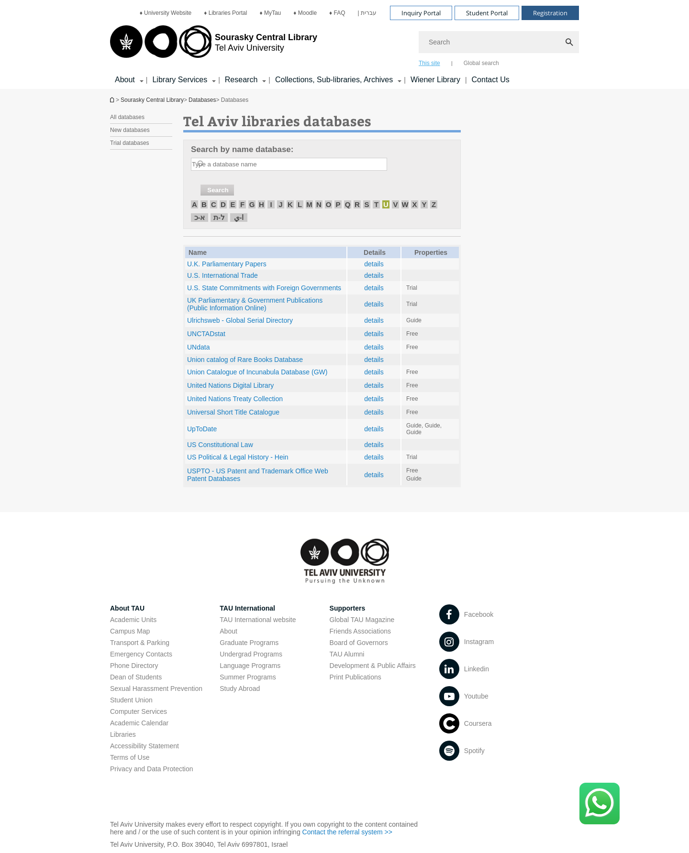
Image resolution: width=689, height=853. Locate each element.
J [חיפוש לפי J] (280, 204)
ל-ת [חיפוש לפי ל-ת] (219, 217)
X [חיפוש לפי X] (414, 204)
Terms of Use (129, 757)
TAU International (247, 608)
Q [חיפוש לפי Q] (348, 204)
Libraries (123, 734)
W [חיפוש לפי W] (404, 204)
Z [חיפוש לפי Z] (434, 204)
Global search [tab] (481, 63)
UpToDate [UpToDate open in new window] (202, 429)
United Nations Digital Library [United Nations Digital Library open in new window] (230, 385)
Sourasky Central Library (152, 100)
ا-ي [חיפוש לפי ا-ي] (239, 217)
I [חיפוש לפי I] (271, 204)
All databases (127, 117)
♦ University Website (166, 13)
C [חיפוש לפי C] (213, 204)
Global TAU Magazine (362, 619)
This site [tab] (429, 63)
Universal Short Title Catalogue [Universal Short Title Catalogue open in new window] (233, 412)
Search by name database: (242, 149)
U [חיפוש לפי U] (386, 204)
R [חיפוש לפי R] (357, 204)
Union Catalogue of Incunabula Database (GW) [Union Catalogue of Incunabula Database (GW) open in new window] (257, 372)
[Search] (499, 42)
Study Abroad (240, 688)
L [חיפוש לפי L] (300, 204)
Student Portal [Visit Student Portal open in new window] (487, 13)
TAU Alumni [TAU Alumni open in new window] (347, 654)
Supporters (348, 608)
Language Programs (250, 665)
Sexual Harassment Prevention (156, 688)
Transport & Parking (139, 642)
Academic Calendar (139, 723)
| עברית (367, 13)
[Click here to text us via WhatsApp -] (599, 803)
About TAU (127, 608)
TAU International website (258, 619)
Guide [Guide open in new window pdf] (414, 425)
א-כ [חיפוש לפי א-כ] (199, 217)
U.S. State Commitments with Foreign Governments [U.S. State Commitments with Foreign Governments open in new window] (264, 288)
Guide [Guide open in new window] (414, 320)
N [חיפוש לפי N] (319, 204)
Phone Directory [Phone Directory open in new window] (134, 665)
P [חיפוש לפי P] (337, 204)
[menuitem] (165, 13)
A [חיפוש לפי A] (194, 204)
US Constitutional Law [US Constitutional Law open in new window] (220, 444)
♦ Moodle (305, 13)
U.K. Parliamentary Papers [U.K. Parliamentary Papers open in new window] (227, 264)
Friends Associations (360, 631)
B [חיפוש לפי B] (204, 204)
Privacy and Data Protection (151, 769)
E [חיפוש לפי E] (232, 204)
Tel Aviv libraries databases (277, 120)
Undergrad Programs (251, 654)
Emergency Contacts (141, 654)
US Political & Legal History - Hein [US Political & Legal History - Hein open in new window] (238, 457)
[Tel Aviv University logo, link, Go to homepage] (213, 45)
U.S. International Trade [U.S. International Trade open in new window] (222, 275)
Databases (202, 100)
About (228, 631)
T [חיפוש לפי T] (376, 204)
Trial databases (129, 143)
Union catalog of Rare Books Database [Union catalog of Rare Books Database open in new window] (245, 359)
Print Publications (355, 677)
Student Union (131, 700)
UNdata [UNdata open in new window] (198, 347)
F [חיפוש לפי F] (242, 204)
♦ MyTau (270, 13)
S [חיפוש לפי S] (366, 204)
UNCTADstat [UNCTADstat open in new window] (206, 334)
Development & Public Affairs (373, 665)
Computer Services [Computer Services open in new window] (138, 711)
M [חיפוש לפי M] (309, 204)
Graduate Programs (249, 642)
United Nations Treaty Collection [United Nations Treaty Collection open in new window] (235, 399)
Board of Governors (359, 642)
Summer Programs (248, 677)
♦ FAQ (337, 13)
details (373, 264)
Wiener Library (435, 80)
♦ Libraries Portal (225, 13)
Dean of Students (136, 677)
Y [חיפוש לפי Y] (424, 204)
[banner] (344, 44)
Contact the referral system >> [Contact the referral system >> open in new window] (347, 832)
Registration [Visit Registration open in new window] (550, 13)
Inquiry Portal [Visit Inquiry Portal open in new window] (421, 13)
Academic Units (133, 619)
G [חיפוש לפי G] (252, 204)
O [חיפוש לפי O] (329, 204)
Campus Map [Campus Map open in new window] (130, 631)
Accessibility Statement (144, 746)
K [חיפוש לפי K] (290, 204)
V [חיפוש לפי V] (395, 204)
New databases (130, 130)
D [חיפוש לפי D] (223, 204)
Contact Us (491, 80)
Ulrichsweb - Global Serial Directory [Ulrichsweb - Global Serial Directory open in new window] (240, 320)
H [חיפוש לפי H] (261, 204)
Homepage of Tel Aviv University (112, 99)
